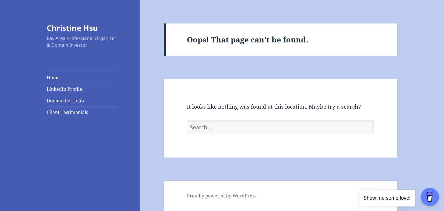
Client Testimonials (67, 112)
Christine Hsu (72, 28)
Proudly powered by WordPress (221, 196)
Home (53, 77)
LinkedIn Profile (64, 89)
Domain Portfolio (65, 101)
